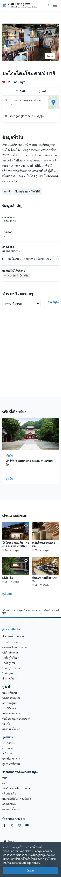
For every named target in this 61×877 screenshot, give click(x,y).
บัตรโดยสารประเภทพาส (16, 788)
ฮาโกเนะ (7, 753)
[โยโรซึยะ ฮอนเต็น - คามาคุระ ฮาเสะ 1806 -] (15, 537)
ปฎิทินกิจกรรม (10, 652)
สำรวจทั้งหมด (10, 678)
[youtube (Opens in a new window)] (27, 825)
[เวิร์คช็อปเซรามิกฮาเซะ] (45, 537)
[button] (26, 526)
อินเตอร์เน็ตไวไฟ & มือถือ (16, 798)
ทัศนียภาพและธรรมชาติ (16, 718)
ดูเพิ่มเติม (7, 593)
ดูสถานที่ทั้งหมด (11, 764)
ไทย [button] (8, 841)
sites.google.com (19, 116)
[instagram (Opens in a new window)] (19, 825)
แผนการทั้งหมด (11, 809)
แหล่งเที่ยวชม (10, 692)
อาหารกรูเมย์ (9, 703)
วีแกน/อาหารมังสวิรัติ (27, 191)
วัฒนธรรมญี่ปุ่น (11, 698)
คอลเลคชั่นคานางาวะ (14, 647)
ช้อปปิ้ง (6, 724)
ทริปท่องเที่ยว (9, 793)
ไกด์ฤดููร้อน (8, 663)
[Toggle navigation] (55, 5)
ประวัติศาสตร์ (10, 708)
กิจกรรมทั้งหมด (11, 729)
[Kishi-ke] (15, 570)
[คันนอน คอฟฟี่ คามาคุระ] (45, 572)
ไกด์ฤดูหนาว (9, 673)
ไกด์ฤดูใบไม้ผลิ (10, 657)
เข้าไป (5, 783)
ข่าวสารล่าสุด (10, 642)
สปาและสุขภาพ (11, 713)
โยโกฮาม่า (8, 743)
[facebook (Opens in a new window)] (4, 825)
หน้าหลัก (6, 610)
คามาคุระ (20, 82)
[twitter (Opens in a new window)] (12, 825)
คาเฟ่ (7, 191)
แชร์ (42, 91)
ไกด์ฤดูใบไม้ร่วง (11, 668)
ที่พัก (4, 778)
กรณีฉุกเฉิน (9, 804)
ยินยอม (31, 870)
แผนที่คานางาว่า (11, 758)
